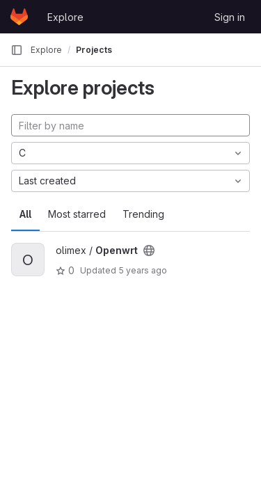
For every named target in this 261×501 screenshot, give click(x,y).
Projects (94, 50)
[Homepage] (19, 17)
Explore (65, 17)
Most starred (77, 214)
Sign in (229, 17)
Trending (143, 214)
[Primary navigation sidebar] (17, 50)
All (25, 214)
